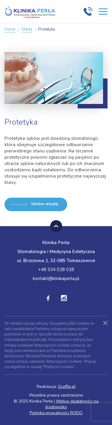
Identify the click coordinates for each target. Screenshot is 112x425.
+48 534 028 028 (56, 270)
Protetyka (46, 29)
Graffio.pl (67, 386)
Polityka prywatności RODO (56, 413)
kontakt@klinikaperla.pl (56, 279)
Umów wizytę (34, 204)
